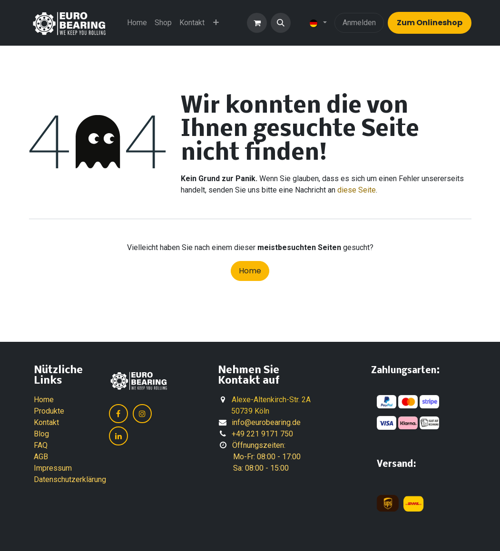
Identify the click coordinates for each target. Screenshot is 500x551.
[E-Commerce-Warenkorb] (257, 23)
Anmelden (359, 22)
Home (250, 270)
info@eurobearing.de (266, 422)
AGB (41, 456)
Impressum (53, 468)
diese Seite (356, 189)
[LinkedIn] (118, 435)
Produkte (49, 411)
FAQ (41, 445)
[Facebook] (118, 413)
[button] (281, 23)
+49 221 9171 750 (262, 433)
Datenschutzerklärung (70, 479)
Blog (41, 433)
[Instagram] (142, 413)
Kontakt (46, 422)
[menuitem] (137, 22)
